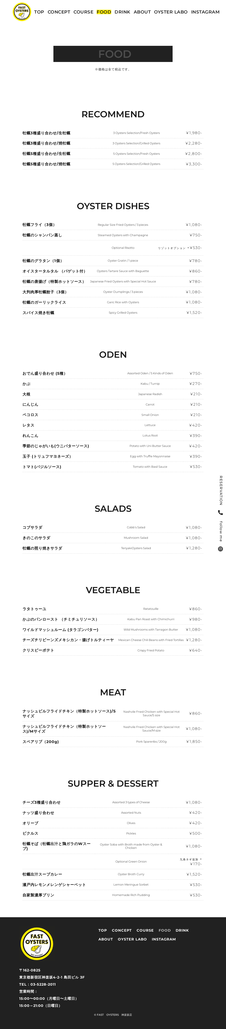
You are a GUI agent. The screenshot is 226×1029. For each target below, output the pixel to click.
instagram (205, 12)
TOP (39, 12)
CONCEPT (59, 12)
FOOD (104, 12)
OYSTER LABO (171, 12)
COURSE (83, 12)
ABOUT (142, 12)
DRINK (122, 12)
